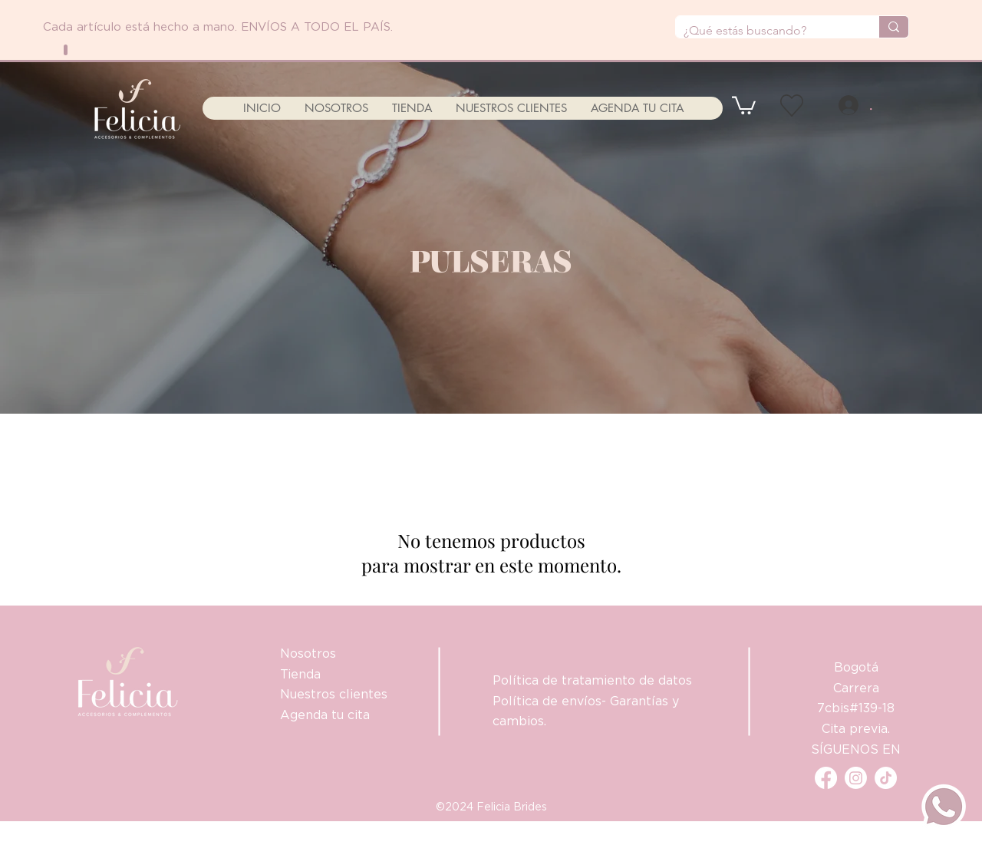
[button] (744, 104)
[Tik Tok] (886, 778)
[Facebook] (826, 778)
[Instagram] (856, 778)
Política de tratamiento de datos (592, 680)
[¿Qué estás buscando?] (765, 30)
